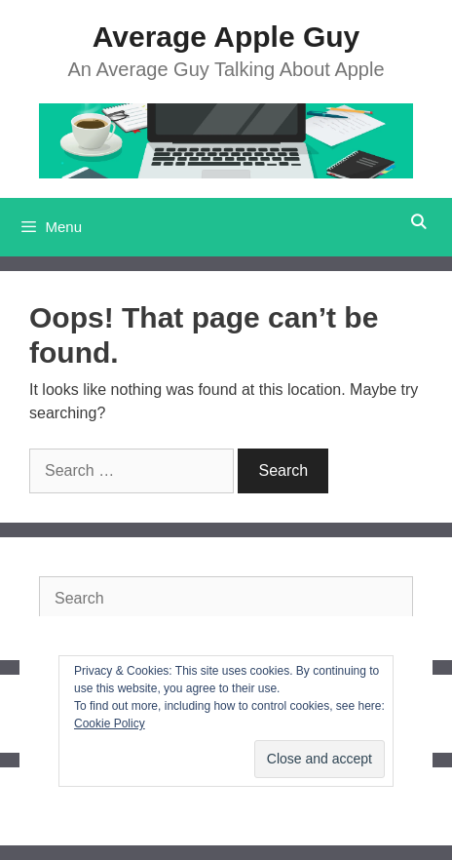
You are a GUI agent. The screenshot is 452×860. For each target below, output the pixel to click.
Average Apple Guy (226, 36)
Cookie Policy (109, 723)
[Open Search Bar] (418, 222)
